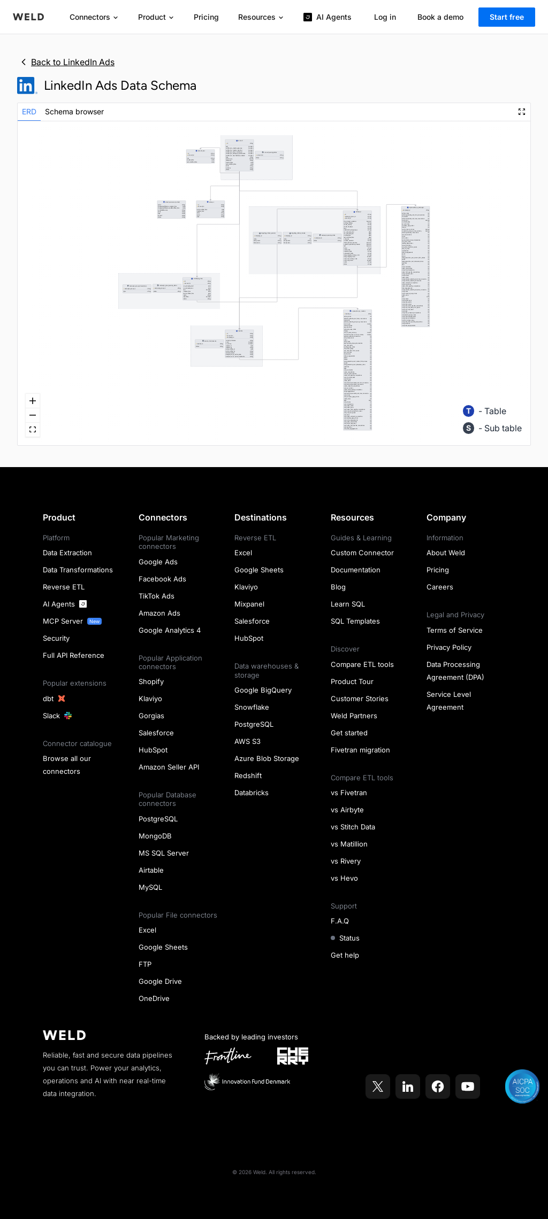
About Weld (446, 552)
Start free (507, 16)
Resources (261, 16)
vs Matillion (349, 844)
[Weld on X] (378, 1086)
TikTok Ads (156, 596)
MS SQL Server (164, 853)
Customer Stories (360, 698)
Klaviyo (150, 698)
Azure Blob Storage (266, 758)
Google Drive (160, 981)
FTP (145, 964)
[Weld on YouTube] (468, 1086)
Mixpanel (249, 604)
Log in (385, 16)
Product (156, 16)
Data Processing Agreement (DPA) (455, 670)
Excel (147, 930)
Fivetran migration (360, 750)
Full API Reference (73, 655)
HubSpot (153, 750)
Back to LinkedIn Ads (66, 62)
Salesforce (156, 732)
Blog (338, 587)
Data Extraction (67, 552)
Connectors (94, 16)
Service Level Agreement (449, 700)
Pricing (206, 16)
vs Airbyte (347, 809)
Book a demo (440, 16)
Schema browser (74, 111)
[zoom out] (33, 415)
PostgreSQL (158, 818)
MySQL (150, 887)
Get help (345, 955)
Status (345, 938)
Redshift (248, 775)
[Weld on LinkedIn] (408, 1086)
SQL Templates (355, 621)
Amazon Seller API (169, 767)
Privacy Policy (449, 647)
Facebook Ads (162, 578)
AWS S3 (247, 741)
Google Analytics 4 (170, 630)
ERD (29, 111)
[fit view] (33, 430)
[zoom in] (33, 401)
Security (56, 638)
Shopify (151, 681)
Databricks (251, 792)
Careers (440, 587)
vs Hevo (344, 878)
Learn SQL (348, 604)
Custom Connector (362, 552)
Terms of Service (455, 630)
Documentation (355, 569)
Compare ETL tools (362, 664)
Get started (349, 732)
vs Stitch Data (353, 826)
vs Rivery (346, 861)
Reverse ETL (64, 587)
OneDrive (154, 998)
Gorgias (151, 715)
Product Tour (352, 681)
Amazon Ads (159, 613)
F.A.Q (340, 921)
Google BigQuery (263, 690)
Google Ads (158, 561)
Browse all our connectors (67, 764)
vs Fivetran (349, 792)
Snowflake (251, 707)
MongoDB (155, 836)
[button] (239, 344)
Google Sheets (163, 947)
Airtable (151, 870)
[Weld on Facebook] (438, 1086)
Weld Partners (354, 715)
